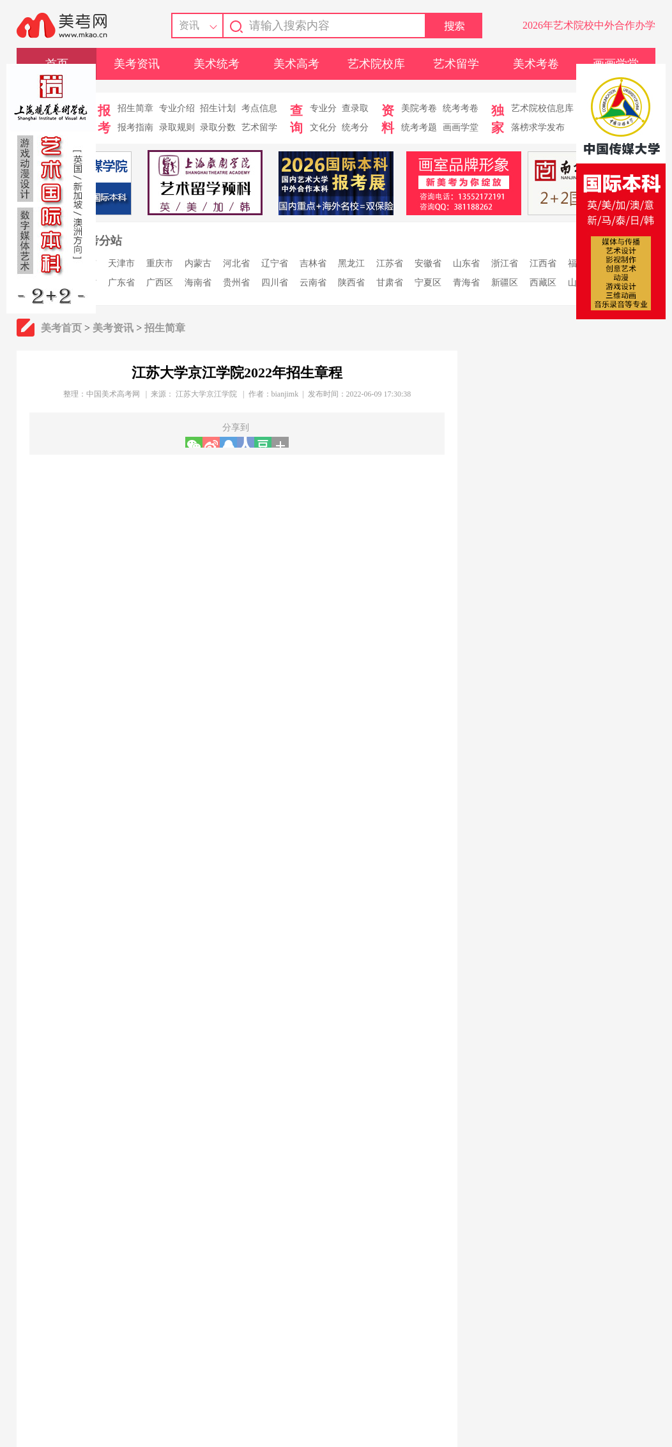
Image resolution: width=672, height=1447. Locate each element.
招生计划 (218, 108)
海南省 (198, 282)
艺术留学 (456, 63)
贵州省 (236, 282)
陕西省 (351, 282)
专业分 (323, 108)
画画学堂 (460, 127)
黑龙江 (351, 263)
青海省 (466, 282)
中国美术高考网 (113, 394)
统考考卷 (460, 108)
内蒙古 (198, 263)
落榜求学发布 (538, 127)
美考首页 (61, 327)
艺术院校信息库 (542, 108)
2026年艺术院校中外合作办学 (589, 25)
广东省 (121, 282)
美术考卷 (536, 63)
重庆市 (159, 263)
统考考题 (419, 127)
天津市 (121, 263)
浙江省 (504, 263)
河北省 (236, 263)
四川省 (274, 282)
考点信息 (259, 108)
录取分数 (218, 127)
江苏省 (389, 263)
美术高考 (296, 63)
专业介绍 (177, 108)
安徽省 (428, 263)
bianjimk (285, 394)
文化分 (323, 127)
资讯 (189, 25)
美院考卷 (419, 108)
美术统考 (217, 63)
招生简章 (135, 108)
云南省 (313, 282)
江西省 (543, 263)
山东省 (466, 263)
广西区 (159, 282)
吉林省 (313, 263)
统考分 (355, 127)
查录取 (355, 108)
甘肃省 (389, 282)
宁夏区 (428, 282)
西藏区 (543, 282)
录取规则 (177, 127)
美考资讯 (137, 63)
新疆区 (504, 282)
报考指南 (135, 127)
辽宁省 (274, 263)
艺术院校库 (376, 63)
